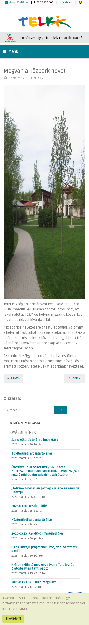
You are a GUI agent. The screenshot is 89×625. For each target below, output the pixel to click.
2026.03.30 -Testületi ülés (29, 506)
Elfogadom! (13, 618)
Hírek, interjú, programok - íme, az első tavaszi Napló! (44, 549)
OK (60, 410)
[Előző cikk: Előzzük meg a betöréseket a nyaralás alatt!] (13, 378)
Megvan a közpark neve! (34, 71)
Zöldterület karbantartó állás (31, 453)
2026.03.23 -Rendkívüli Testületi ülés (37, 534)
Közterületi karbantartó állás (31, 520)
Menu (10, 51)
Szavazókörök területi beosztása (34, 440)
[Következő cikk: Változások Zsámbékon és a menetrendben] (74, 378)
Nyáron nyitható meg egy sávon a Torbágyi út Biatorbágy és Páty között (42, 567)
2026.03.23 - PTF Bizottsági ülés (33, 582)
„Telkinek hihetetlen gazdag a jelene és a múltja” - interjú (45, 490)
